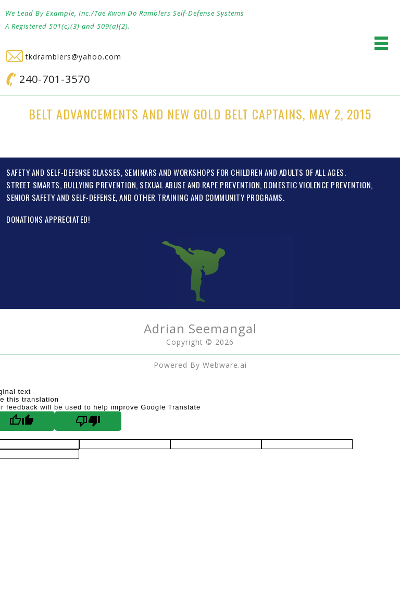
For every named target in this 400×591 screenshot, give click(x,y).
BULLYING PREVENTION (100, 184)
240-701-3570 (48, 79)
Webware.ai (225, 365)
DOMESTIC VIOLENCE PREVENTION (317, 184)
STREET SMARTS (33, 184)
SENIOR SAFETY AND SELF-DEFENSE (61, 197)
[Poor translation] (88, 421)
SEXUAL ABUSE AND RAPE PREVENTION (200, 184)
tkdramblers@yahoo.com (63, 57)
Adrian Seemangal (200, 328)
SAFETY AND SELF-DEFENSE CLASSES (63, 172)
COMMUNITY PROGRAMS (244, 197)
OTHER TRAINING (161, 197)
